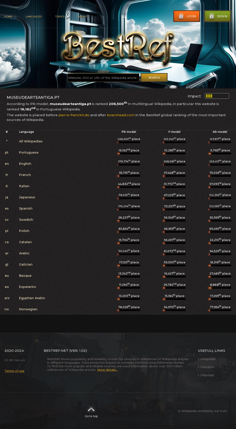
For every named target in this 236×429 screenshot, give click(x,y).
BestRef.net (56, 350)
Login (187, 16)
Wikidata (206, 367)
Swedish (26, 220)
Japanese (27, 197)
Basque (25, 276)
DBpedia (206, 375)
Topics (60, 16)
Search (154, 77)
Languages (34, 16)
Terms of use (14, 371)
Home (8, 16)
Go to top (91, 411)
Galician (26, 264)
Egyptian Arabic (32, 298)
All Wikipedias (31, 141)
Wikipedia (206, 359)
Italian (24, 186)
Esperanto (27, 287)
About (82, 16)
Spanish (26, 208)
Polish (24, 231)
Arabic (24, 253)
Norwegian (28, 309)
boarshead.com (121, 115)
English (25, 164)
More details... (107, 369)
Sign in (217, 16)
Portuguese (28, 152)
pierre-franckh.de (74, 115)
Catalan (25, 242)
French (25, 175)
